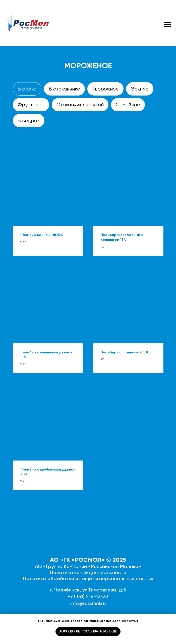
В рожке (27, 89)
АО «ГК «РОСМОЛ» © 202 (86, 559)
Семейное (128, 105)
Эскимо (140, 89)
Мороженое (88, 65)
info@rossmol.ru (88, 603)
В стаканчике (64, 89)
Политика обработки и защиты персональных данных (88, 578)
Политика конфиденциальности (88, 572)
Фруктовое (31, 105)
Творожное (105, 89)
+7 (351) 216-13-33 (88, 596)
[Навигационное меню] (167, 24)
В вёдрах (29, 120)
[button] (48, 187)
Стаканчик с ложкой (80, 105)
